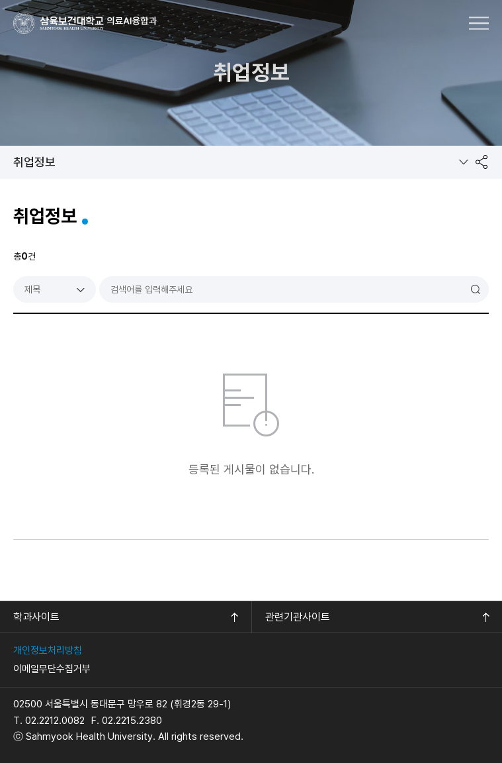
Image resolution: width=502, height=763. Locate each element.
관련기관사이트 (297, 617)
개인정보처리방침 (47, 650)
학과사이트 (36, 617)
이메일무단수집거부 (52, 669)
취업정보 (34, 162)
